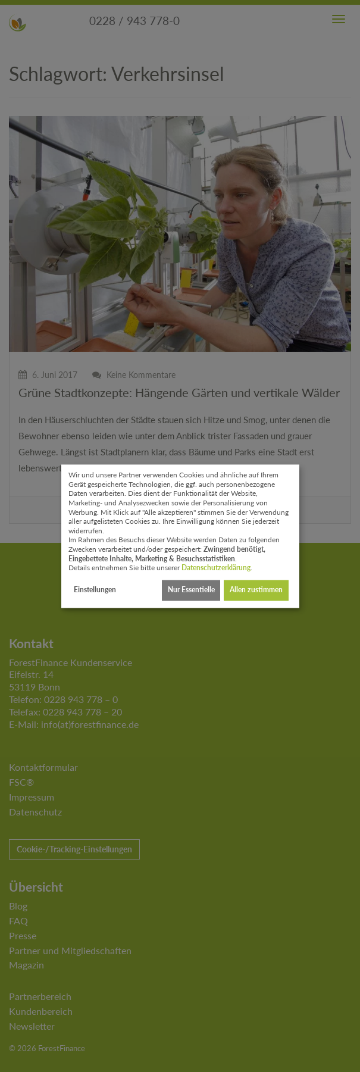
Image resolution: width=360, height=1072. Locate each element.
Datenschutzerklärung (216, 568)
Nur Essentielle (191, 590)
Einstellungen (95, 590)
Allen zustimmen (256, 590)
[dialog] (180, 536)
